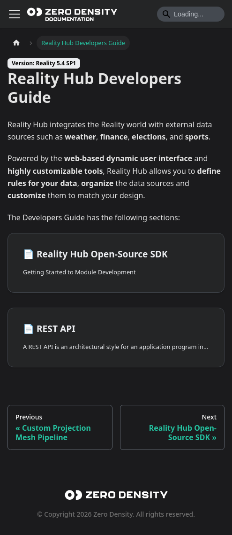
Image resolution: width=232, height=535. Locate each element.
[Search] (191, 14)
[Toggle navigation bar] (14, 14)
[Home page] (16, 43)
